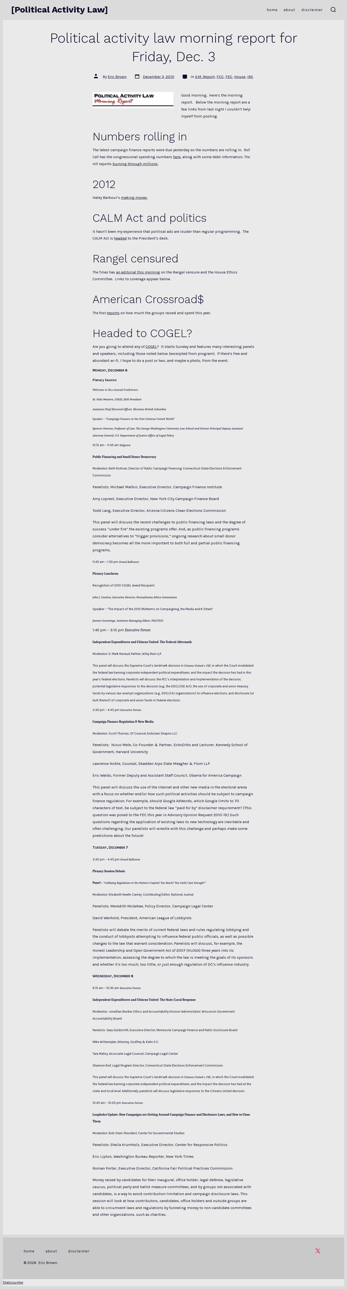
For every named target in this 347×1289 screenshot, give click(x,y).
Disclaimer (312, 9)
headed (120, 238)
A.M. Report (205, 76)
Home (272, 9)
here (176, 157)
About (289, 9)
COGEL (151, 346)
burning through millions (135, 164)
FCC (220, 76)
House (239, 76)
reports (113, 313)
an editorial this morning (138, 272)
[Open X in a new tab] (317, 1251)
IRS (250, 76)
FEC (229, 76)
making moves (134, 197)
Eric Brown (117, 76)
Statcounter (13, 1282)
